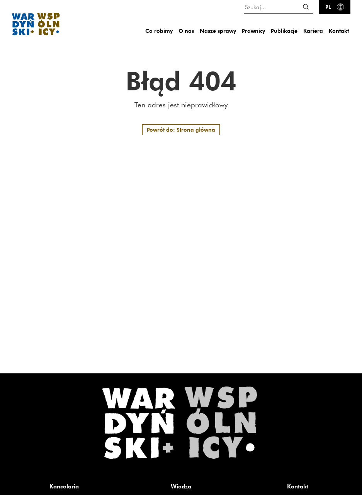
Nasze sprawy (218, 30)
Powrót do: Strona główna (181, 129)
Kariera (313, 30)
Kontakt (339, 30)
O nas (186, 30)
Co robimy (159, 30)
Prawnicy (253, 30)
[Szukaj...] (278, 7)
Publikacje (284, 30)
